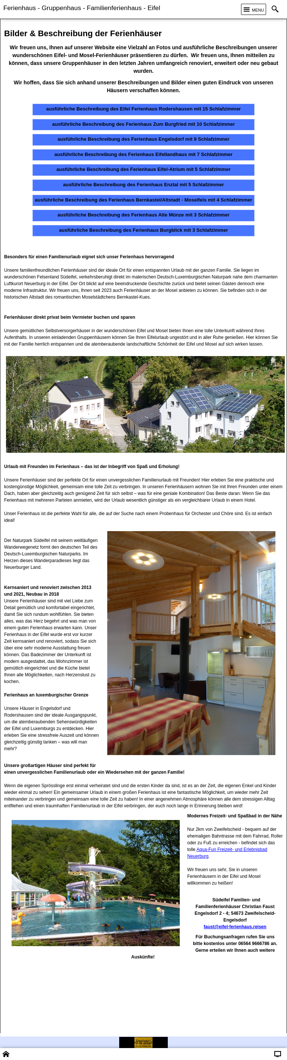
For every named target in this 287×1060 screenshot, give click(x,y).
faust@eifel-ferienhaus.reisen (235, 926)
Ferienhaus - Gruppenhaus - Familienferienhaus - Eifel (81, 8)
